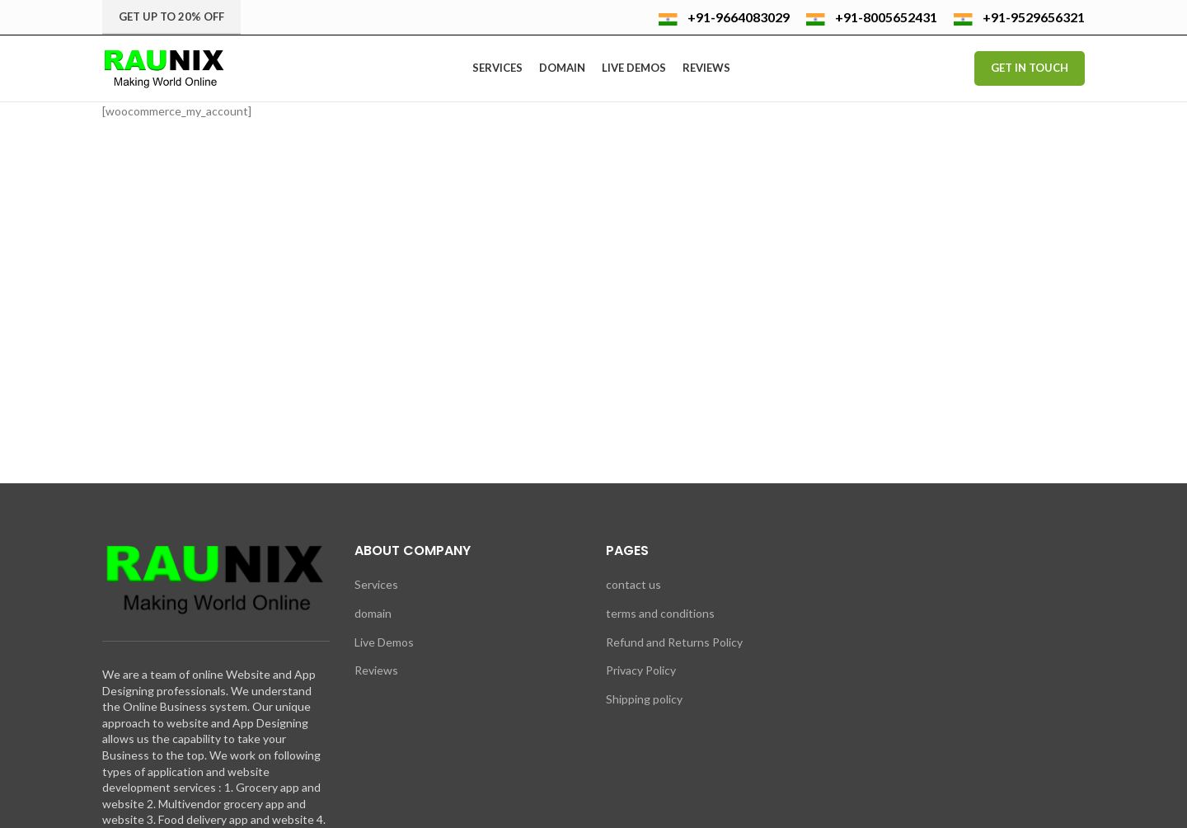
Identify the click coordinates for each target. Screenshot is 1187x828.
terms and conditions (660, 613)
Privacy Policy (641, 670)
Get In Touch (1029, 67)
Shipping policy (644, 699)
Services (376, 584)
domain (373, 613)
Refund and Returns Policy (674, 642)
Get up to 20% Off (171, 16)
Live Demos (384, 642)
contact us (633, 584)
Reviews (376, 670)
